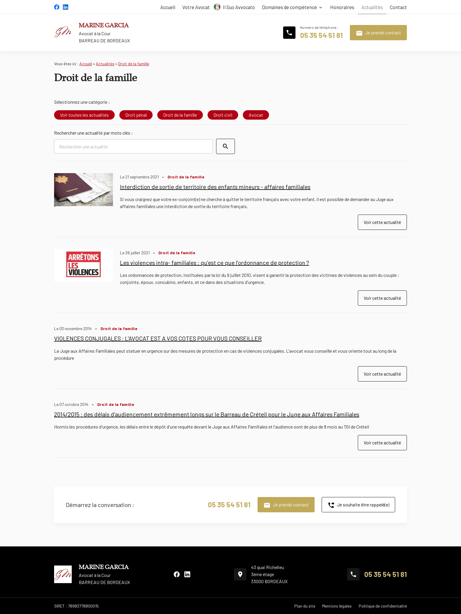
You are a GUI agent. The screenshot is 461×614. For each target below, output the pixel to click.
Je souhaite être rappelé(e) (358, 505)
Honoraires (342, 7)
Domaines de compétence (289, 7)
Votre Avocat (196, 7)
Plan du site (304, 605)
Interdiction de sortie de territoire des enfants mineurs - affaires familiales (215, 186)
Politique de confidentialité (383, 605)
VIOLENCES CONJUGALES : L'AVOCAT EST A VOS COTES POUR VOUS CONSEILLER (158, 338)
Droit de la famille (133, 63)
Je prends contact (378, 33)
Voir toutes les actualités (84, 115)
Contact (398, 7)
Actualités (372, 7)
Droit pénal (136, 115)
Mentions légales (337, 605)
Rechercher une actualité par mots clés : (93, 132)
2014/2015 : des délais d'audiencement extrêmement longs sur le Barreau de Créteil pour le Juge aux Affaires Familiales (206, 414)
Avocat (256, 115)
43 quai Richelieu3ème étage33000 (269, 574)
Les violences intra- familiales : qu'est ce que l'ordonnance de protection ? (214, 262)
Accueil (167, 7)
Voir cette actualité (382, 222)
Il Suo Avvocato (239, 7)
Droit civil (222, 115)
